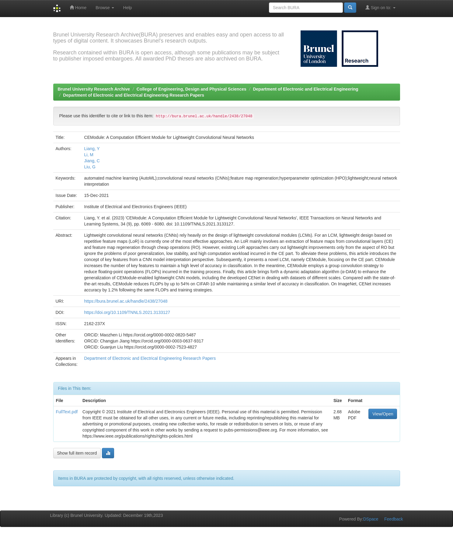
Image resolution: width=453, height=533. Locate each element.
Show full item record (77, 453)
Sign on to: (380, 7)
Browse (105, 7)
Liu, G (90, 166)
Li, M (88, 154)
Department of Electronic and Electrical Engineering (305, 89)
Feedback (393, 519)
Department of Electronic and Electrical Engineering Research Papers (133, 95)
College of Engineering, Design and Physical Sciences (191, 89)
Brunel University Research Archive (94, 89)
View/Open (382, 413)
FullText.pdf (67, 411)
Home (78, 7)
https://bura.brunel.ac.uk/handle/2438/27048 (126, 301)
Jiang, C (92, 160)
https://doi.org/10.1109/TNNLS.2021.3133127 (127, 312)
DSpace (370, 519)
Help (127, 7)
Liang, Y (92, 148)
